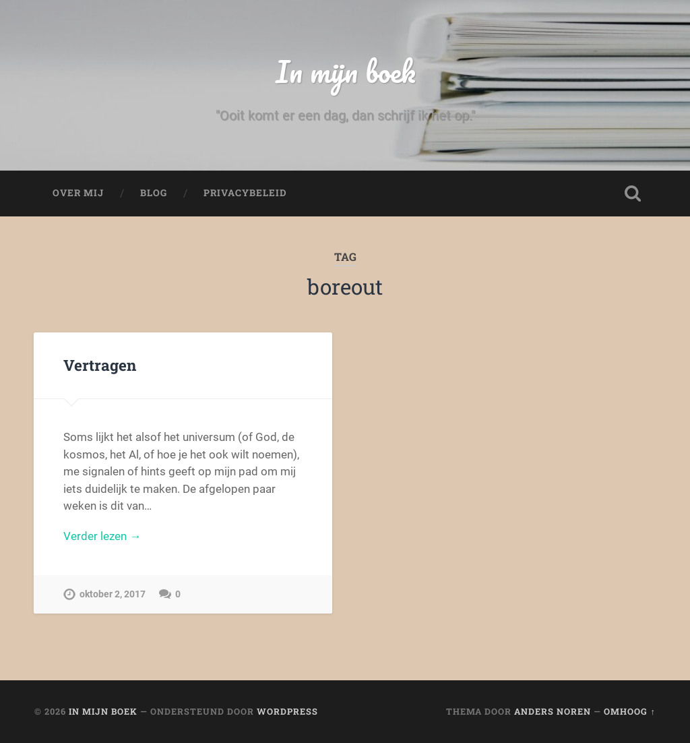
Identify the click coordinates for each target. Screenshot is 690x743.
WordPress (287, 711)
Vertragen (99, 365)
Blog (153, 193)
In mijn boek (345, 71)
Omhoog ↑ (629, 711)
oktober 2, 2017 (113, 594)
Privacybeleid (245, 193)
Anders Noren (552, 711)
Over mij (78, 193)
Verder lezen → (102, 536)
